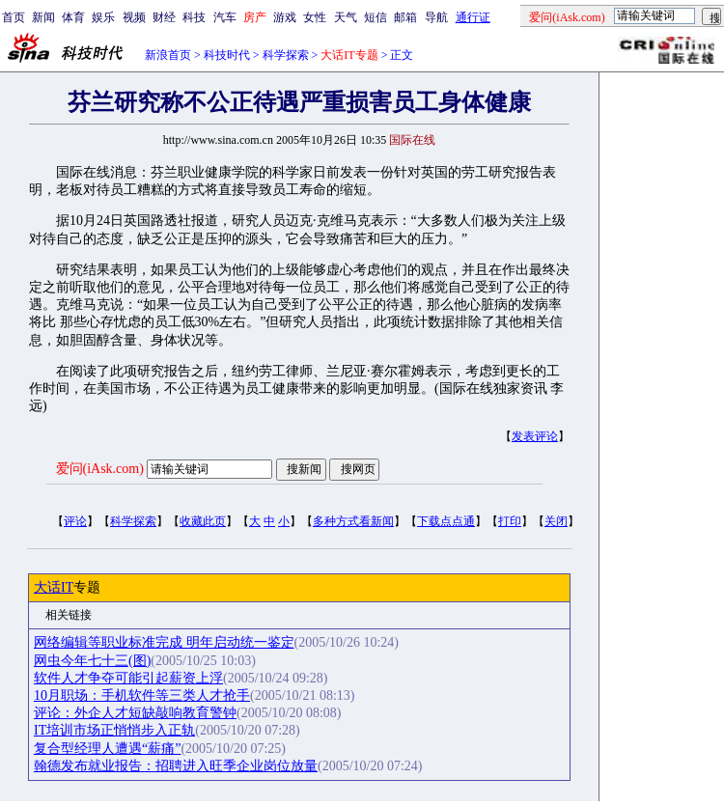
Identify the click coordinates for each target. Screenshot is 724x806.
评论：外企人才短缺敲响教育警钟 (135, 713)
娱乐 (103, 17)
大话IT (53, 587)
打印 (509, 521)
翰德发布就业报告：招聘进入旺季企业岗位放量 (176, 766)
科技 (194, 17)
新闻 (43, 17)
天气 (345, 17)
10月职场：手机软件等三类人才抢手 (142, 695)
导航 (436, 17)
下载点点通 (446, 521)
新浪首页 (168, 55)
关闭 (556, 521)
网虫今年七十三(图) (92, 660)
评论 (75, 521)
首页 (13, 17)
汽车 (225, 17)
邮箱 (405, 17)
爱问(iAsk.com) (100, 468)
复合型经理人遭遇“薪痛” (107, 748)
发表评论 (535, 436)
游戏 (284, 17)
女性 (314, 17)
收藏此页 (203, 521)
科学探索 (286, 55)
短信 (375, 17)
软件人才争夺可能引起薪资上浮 (128, 678)
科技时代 (227, 55)
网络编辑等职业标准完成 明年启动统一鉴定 (164, 642)
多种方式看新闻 (353, 521)
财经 (164, 17)
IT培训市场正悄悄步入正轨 (114, 730)
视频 (134, 17)
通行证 (473, 17)
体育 (73, 17)
